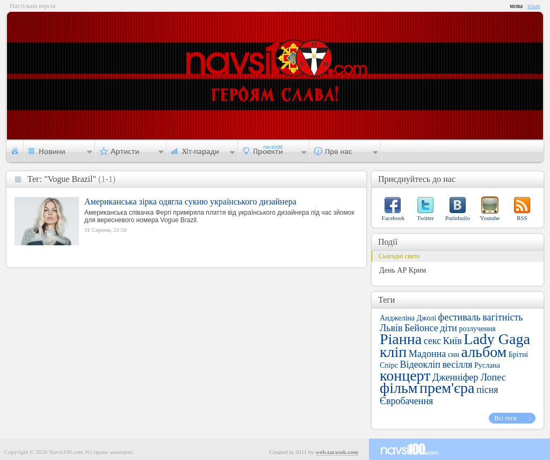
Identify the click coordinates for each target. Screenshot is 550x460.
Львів (391, 328)
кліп (393, 352)
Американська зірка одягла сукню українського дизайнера (190, 201)
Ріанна (401, 339)
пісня (487, 389)
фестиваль (459, 317)
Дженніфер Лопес (469, 377)
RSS (522, 218)
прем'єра (447, 387)
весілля (457, 364)
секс (432, 340)
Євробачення (406, 401)
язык (533, 6)
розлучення (477, 329)
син (453, 355)
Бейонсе (421, 328)
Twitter (425, 218)
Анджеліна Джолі (408, 318)
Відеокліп (420, 364)
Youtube (490, 218)
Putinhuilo (457, 218)
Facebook (393, 218)
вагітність (502, 317)
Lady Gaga (497, 339)
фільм (398, 387)
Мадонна (427, 353)
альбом (483, 352)
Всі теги (505, 418)
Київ (452, 340)
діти (448, 328)
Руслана (487, 365)
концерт (405, 375)
